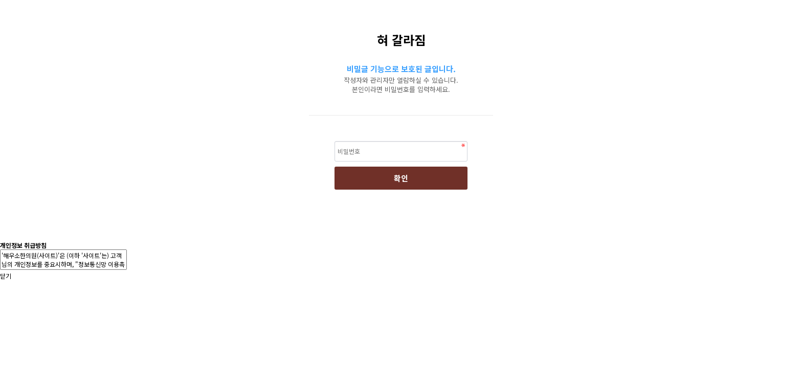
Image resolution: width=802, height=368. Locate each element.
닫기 (5, 275)
